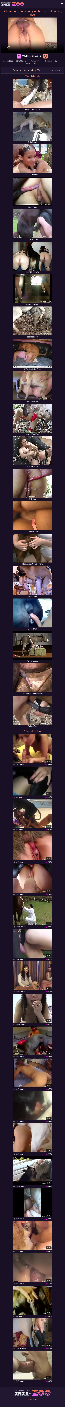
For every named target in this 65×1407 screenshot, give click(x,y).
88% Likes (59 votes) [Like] (29, 56)
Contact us (32, 1400)
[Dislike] (45, 56)
